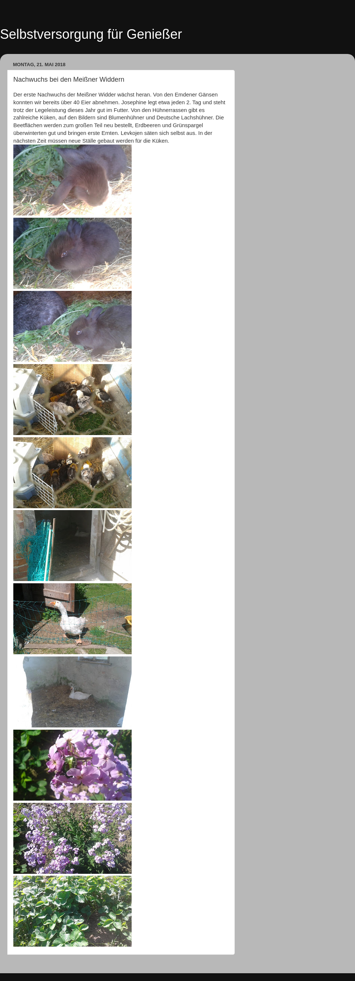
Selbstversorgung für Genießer (91, 34)
